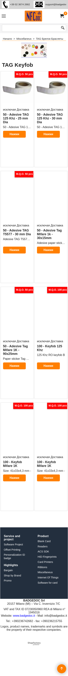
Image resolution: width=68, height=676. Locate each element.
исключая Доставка (16, 125)
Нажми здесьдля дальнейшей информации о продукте (14, 166)
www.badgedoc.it (24, 646)
